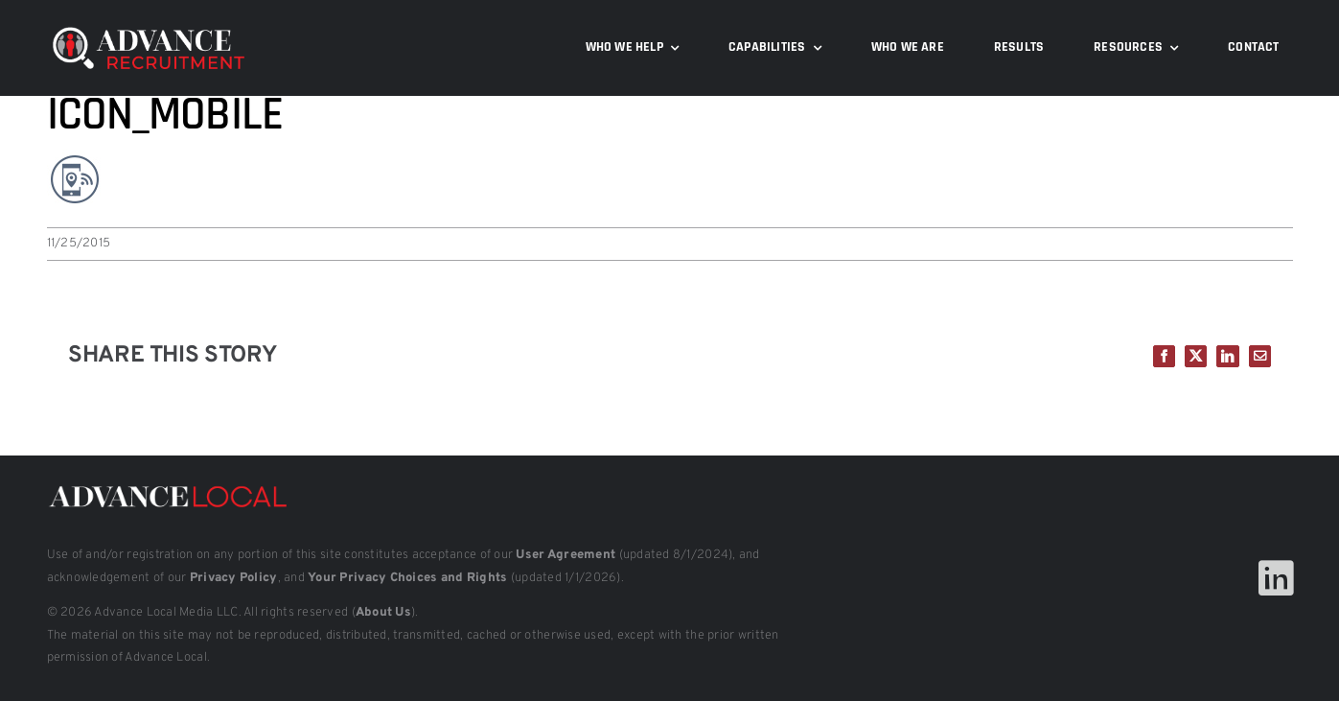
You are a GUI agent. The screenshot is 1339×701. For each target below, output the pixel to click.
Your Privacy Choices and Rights (407, 578)
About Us (383, 612)
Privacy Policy (234, 578)
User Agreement (565, 555)
